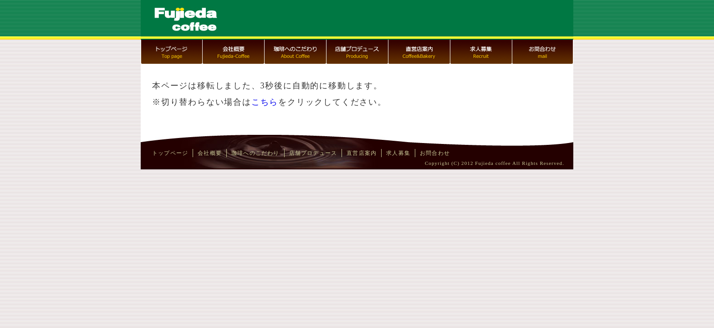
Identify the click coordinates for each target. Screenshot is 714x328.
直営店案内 (362, 153)
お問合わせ (435, 153)
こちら (264, 102)
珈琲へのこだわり (255, 153)
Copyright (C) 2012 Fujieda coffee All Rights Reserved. (494, 163)
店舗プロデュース (313, 153)
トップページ (170, 153)
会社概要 (210, 153)
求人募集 (398, 153)
